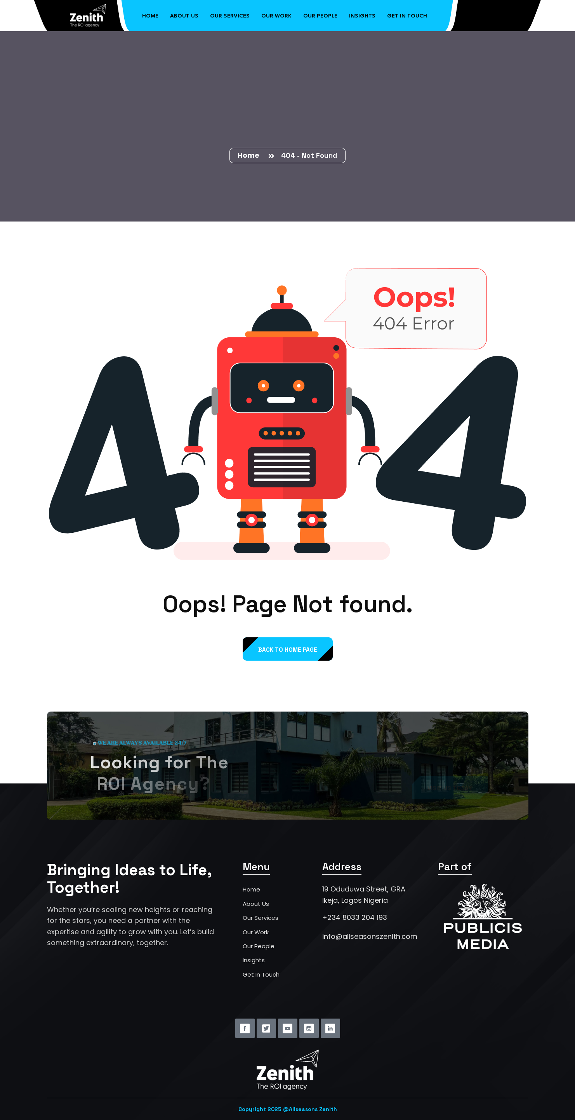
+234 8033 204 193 (354, 917)
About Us (184, 14)
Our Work (276, 14)
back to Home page (287, 649)
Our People (320, 14)
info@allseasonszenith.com (369, 936)
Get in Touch (407, 14)
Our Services (230, 14)
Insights (362, 14)
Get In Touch (261, 974)
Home (150, 14)
